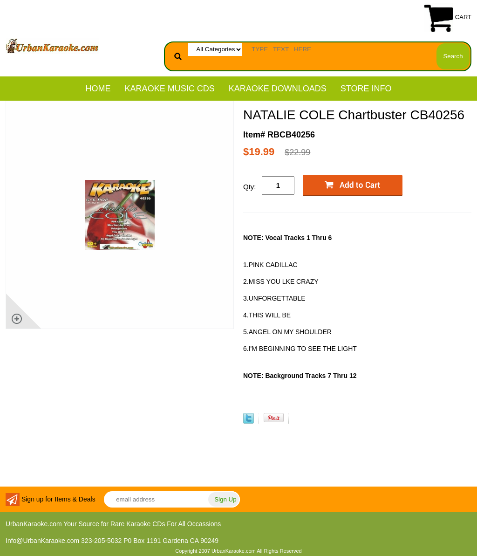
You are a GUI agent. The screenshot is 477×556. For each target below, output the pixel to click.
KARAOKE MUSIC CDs (170, 88)
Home (98, 88)
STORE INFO (366, 88)
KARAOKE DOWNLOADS (278, 88)
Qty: (249, 187)
